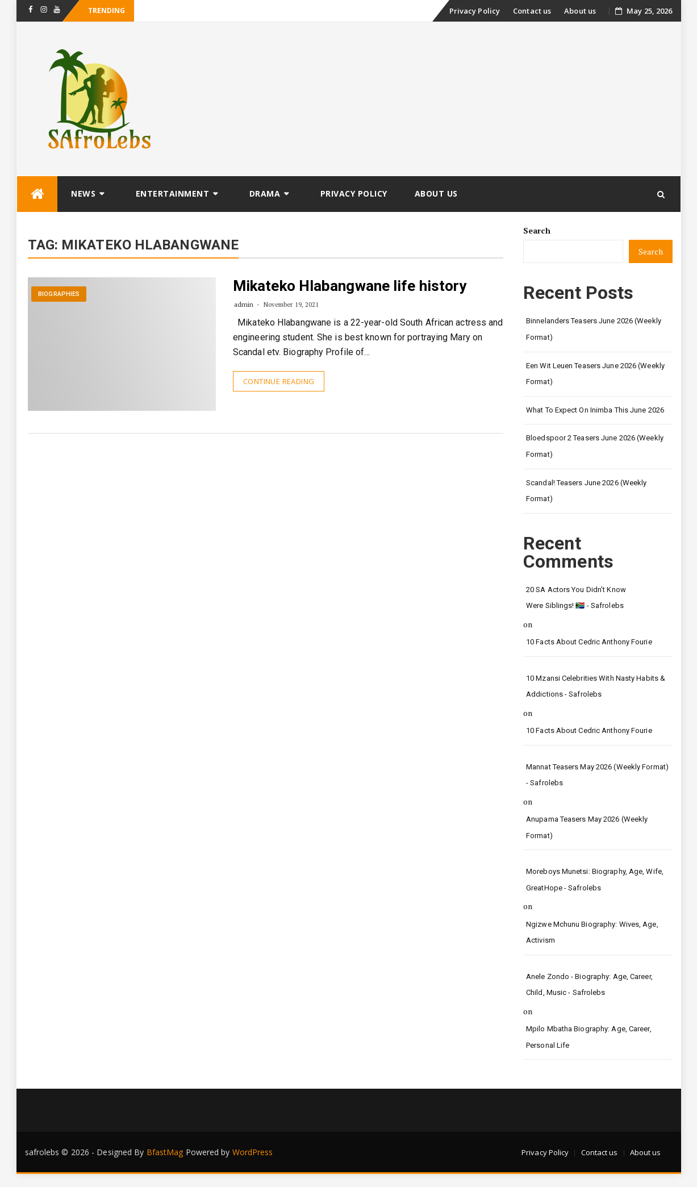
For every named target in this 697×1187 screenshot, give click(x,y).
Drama (265, 193)
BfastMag (165, 1152)
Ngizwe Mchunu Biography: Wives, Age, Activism (592, 932)
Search (536, 230)
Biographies (59, 294)
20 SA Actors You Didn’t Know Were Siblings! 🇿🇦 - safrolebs (576, 597)
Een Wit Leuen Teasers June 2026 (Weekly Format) (595, 373)
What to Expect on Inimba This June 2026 (595, 410)
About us (580, 11)
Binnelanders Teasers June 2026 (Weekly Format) (593, 328)
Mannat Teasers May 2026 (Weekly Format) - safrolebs (597, 775)
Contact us (532, 11)
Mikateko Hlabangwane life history (349, 285)
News (83, 193)
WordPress (252, 1152)
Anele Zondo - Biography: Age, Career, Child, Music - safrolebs (589, 984)
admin (244, 304)
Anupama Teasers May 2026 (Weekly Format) (587, 827)
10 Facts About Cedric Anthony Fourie (589, 642)
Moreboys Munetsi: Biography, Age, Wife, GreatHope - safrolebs (594, 879)
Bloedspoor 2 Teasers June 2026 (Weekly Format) (594, 446)
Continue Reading (278, 381)
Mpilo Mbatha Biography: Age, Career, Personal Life (589, 1036)
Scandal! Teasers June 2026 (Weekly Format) (586, 490)
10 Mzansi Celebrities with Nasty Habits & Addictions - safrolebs (595, 686)
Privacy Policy (474, 11)
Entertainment (173, 193)
